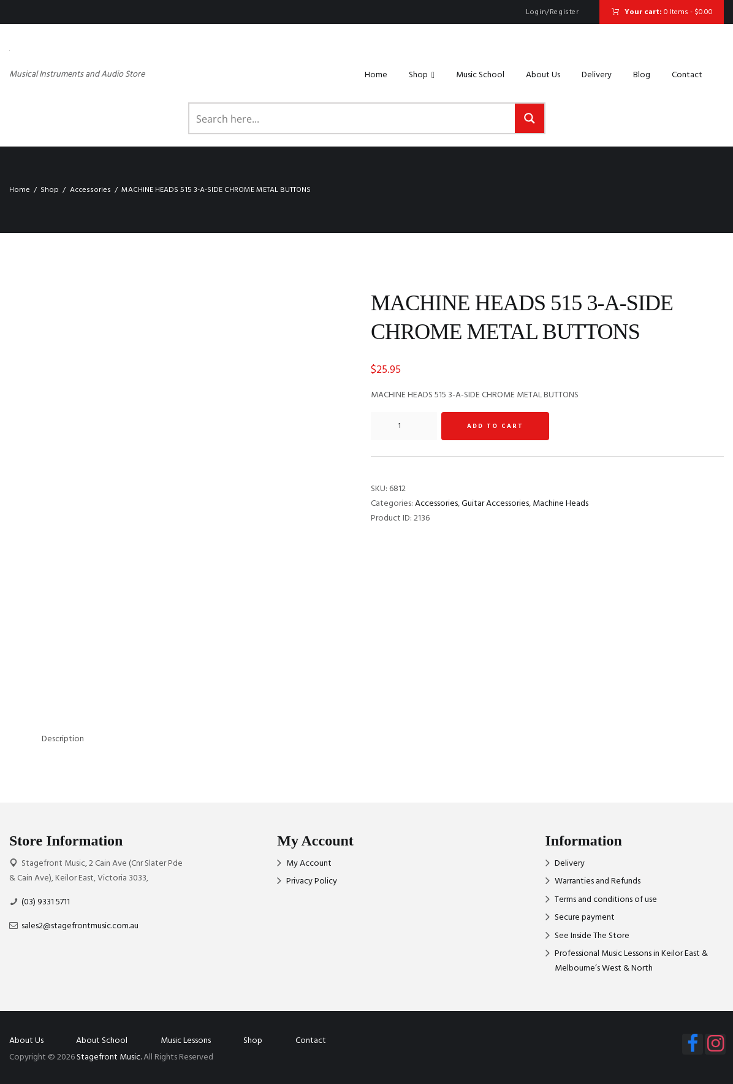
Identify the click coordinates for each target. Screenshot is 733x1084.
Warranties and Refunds (597, 881)
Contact (687, 75)
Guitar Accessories (495, 504)
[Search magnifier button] (529, 118)
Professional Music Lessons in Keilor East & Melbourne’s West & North (631, 961)
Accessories (90, 190)
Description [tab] (63, 739)
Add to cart (495, 426)
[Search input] (352, 118)
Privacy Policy (311, 881)
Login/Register (552, 12)
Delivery (597, 75)
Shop (422, 75)
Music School (480, 75)
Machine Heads (560, 504)
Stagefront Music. (109, 1057)
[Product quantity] (404, 426)
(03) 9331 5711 (45, 902)
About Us (543, 75)
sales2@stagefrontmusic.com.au (80, 926)
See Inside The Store (592, 936)
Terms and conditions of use (606, 900)
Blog (641, 75)
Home (376, 75)
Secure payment (585, 917)
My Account (309, 864)
